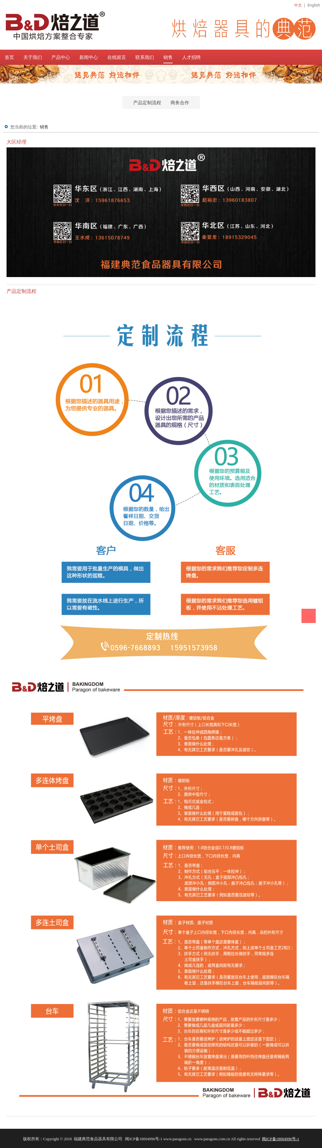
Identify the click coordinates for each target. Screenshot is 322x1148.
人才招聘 (191, 57)
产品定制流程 (147, 102)
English (313, 5)
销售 (168, 57)
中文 (298, 5)
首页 (9, 57)
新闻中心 (88, 57)
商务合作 (179, 102)
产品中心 (60, 57)
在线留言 (116, 57)
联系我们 (144, 57)
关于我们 (32, 57)
